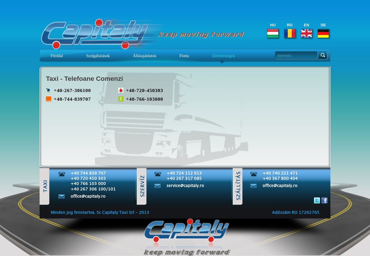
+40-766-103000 (144, 99)
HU (272, 30)
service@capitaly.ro (185, 186)
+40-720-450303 (144, 90)
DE (323, 30)
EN (306, 30)
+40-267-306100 (72, 90)
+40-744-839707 (72, 99)
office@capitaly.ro (88, 197)
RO (289, 30)
